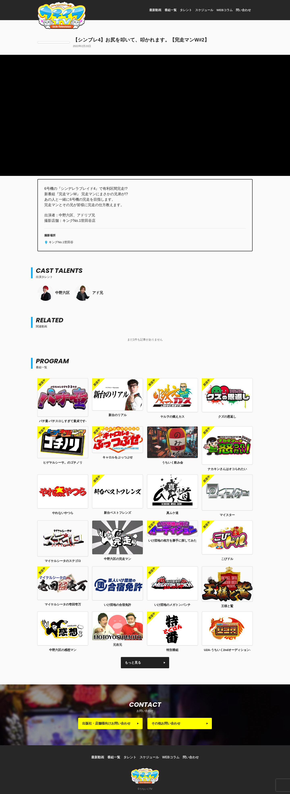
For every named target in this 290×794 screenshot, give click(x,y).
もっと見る (133, 662)
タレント (186, 10)
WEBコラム (224, 10)
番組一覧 (171, 10)
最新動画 (155, 10)
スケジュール (204, 10)
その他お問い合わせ (165, 723)
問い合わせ (243, 10)
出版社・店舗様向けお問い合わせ (106, 723)
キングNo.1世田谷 (60, 242)
